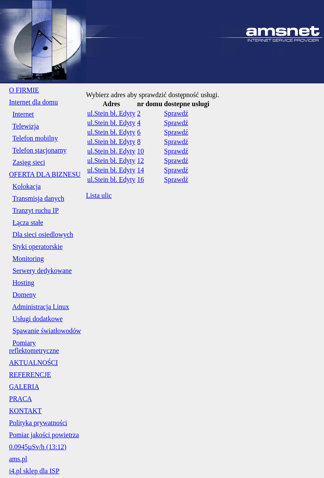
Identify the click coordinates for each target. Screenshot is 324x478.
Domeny (24, 294)
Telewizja (25, 126)
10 (140, 151)
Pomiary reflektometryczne (34, 346)
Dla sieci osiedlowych (42, 234)
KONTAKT (25, 410)
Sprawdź (176, 113)
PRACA (20, 398)
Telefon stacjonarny (39, 150)
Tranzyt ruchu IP (35, 210)
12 (140, 160)
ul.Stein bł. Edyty (111, 113)
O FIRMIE (24, 90)
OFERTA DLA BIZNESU (45, 174)
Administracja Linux (40, 306)
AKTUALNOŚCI (33, 362)
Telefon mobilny (35, 138)
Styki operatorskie (37, 246)
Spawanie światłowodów (46, 330)
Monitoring (28, 258)
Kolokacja (26, 186)
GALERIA (24, 386)
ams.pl (18, 459)
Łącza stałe (27, 222)
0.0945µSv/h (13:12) (38, 446)
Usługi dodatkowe (37, 318)
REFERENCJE (30, 374)
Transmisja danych (38, 198)
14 (140, 170)
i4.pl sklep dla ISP (34, 471)
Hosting (23, 282)
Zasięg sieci (28, 162)
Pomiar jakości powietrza (44, 434)
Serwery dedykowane (42, 270)
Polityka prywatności (38, 422)
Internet (23, 114)
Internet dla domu (33, 102)
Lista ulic (99, 195)
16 (140, 179)
